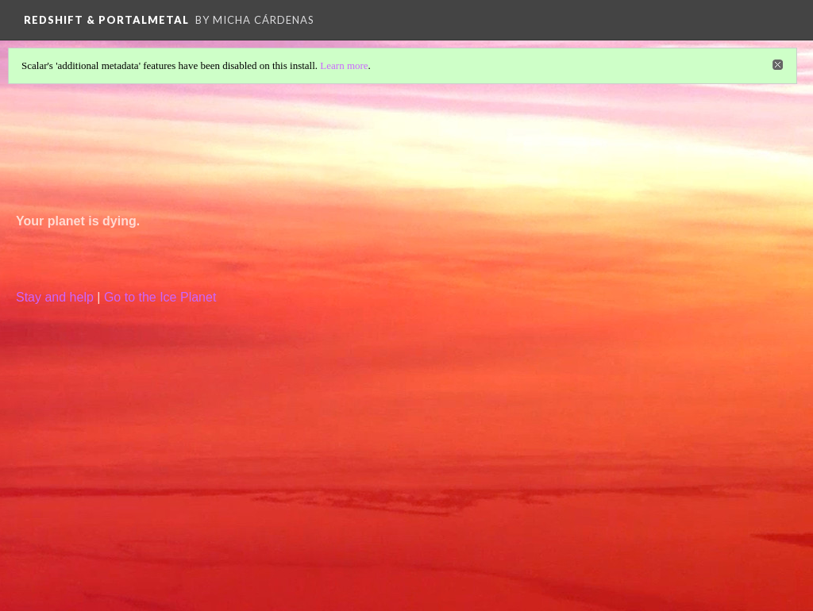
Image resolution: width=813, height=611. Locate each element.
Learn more (344, 65)
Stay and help (55, 297)
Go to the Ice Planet (160, 297)
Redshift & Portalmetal (106, 19)
